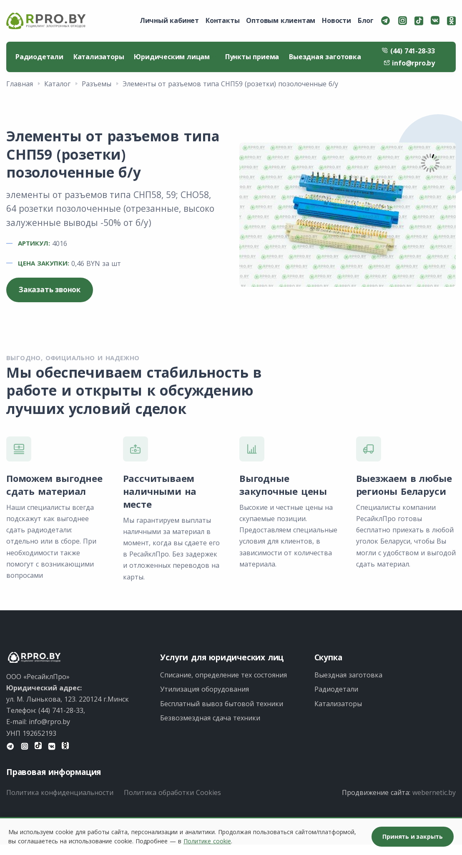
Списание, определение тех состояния (223, 674)
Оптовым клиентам (280, 20)
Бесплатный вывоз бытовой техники (221, 703)
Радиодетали (39, 56)
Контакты (222, 20)
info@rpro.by (409, 63)
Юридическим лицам (174, 56)
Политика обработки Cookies (172, 792)
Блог (366, 20)
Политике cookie (207, 841)
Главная (19, 83)
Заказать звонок (49, 289)
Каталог (57, 83)
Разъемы (96, 83)
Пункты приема (252, 56)
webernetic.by (434, 792)
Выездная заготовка (325, 56)
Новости (336, 20)
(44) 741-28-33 (408, 50)
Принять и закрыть (412, 836)
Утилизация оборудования (204, 689)
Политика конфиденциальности (59, 792)
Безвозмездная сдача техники (210, 717)
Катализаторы (98, 56)
